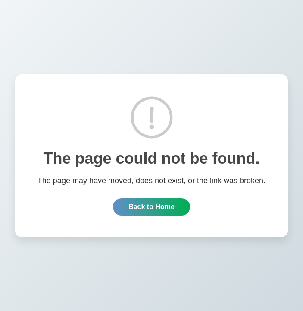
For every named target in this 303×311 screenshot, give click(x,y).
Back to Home (151, 206)
